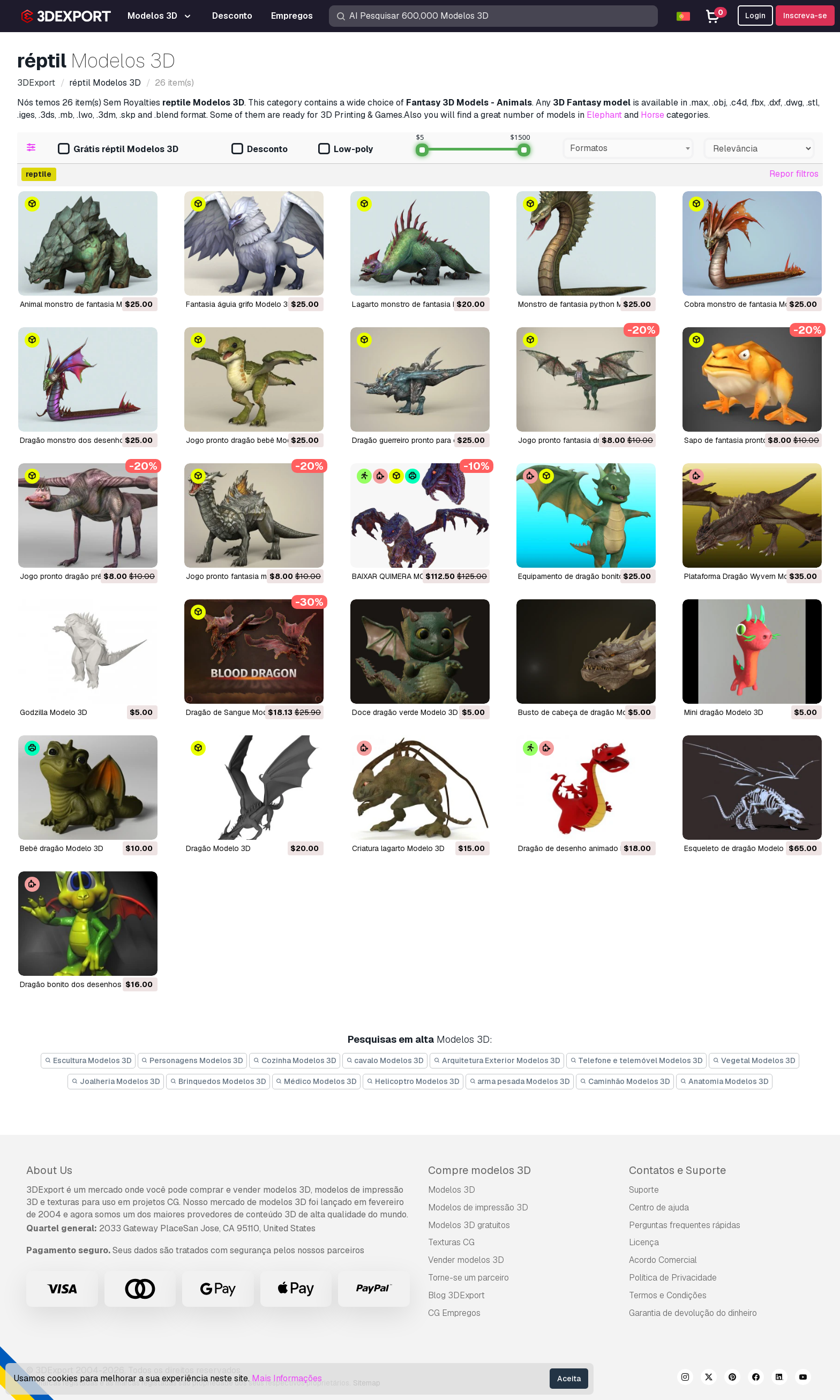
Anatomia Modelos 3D (724, 1081)
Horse (652, 115)
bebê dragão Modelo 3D (61, 848)
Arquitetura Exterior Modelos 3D (496, 1060)
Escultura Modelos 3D (88, 1060)
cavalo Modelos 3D (385, 1060)
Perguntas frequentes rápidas (684, 1225)
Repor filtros (794, 173)
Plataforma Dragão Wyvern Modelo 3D (749, 576)
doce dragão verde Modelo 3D (405, 712)
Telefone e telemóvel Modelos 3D (636, 1060)
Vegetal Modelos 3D (754, 1060)
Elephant (604, 115)
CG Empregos (454, 1313)
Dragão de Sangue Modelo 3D (238, 712)
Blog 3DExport (456, 1295)
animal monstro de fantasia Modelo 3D (87, 304)
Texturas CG (451, 1242)
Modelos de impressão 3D (478, 1207)
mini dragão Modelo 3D (723, 712)
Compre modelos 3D (479, 1170)
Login (755, 15)
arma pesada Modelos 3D (520, 1081)
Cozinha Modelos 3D (294, 1060)
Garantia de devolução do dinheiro (693, 1313)
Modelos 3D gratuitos (469, 1225)
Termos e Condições (668, 1295)
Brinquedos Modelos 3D (218, 1081)
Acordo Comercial (663, 1260)
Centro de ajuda (659, 1207)
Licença (644, 1242)
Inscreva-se (805, 15)
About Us (49, 1170)
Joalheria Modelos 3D (115, 1081)
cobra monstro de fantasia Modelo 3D (750, 304)
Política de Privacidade (673, 1277)
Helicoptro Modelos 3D (413, 1081)
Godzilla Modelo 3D (53, 712)
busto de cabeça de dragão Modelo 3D (586, 712)
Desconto (259, 150)
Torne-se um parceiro (468, 1277)
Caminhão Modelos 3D (625, 1081)
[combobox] (628, 148)
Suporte (644, 1189)
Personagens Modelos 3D (192, 1060)
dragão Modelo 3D (218, 848)
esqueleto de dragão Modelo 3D (740, 848)
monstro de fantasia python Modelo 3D (586, 304)
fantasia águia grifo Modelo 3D (239, 304)
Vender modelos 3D (466, 1260)
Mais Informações (287, 1378)
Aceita (569, 1378)
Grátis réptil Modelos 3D (118, 150)
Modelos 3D (451, 1189)
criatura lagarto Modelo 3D (398, 848)
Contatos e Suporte (677, 1170)
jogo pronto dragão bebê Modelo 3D (250, 440)
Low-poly (345, 150)
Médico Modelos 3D (316, 1081)
